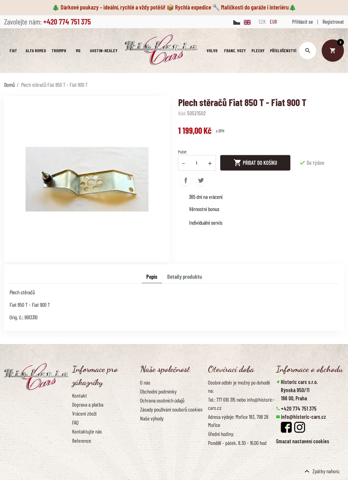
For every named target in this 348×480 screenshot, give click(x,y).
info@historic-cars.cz (303, 416)
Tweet (200, 180)
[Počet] (196, 162)
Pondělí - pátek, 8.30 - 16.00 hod (237, 442)
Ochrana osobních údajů (162, 400)
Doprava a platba (87, 404)
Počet (182, 151)
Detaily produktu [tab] (184, 276)
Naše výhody (151, 418)
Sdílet (185, 180)
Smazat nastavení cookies (302, 441)
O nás (145, 382)
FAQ (75, 422)
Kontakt (79, 395)
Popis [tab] (151, 276)
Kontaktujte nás (87, 431)
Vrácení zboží (84, 413)
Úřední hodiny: (221, 434)
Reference (81, 440)
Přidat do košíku (255, 163)
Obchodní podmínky (158, 391)
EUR (273, 21)
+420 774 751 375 (298, 408)
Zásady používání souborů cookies (171, 409)
